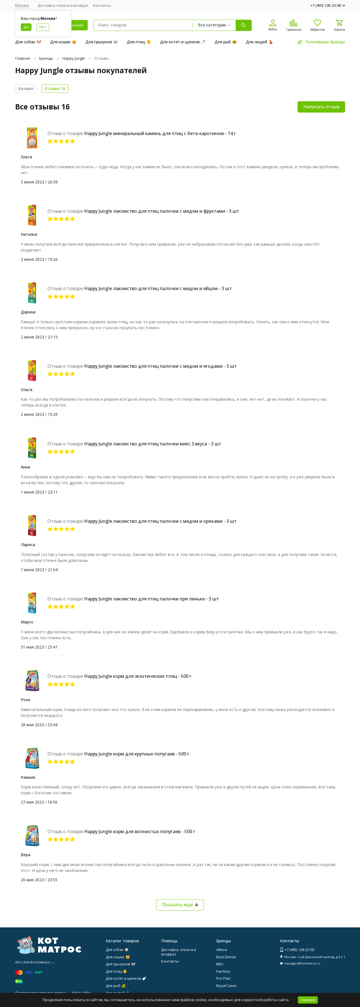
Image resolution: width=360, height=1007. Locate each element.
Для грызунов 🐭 (102, 41)
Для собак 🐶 (28, 41)
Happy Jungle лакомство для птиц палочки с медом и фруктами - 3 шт (161, 211)
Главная (22, 58)
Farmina (223, 971)
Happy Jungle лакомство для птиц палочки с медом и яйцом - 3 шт (158, 288)
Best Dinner (226, 956)
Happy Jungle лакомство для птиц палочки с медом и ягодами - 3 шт (160, 366)
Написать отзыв (321, 107)
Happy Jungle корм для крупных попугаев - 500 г (136, 754)
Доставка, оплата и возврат (63, 5)
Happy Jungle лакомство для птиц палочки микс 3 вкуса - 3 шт (152, 444)
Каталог (26, 88)
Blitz (219, 963)
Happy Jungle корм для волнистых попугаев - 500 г (139, 831)
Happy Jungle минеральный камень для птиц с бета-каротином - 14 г (160, 133)
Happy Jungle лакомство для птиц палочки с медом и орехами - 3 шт (160, 521)
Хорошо (308, 999)
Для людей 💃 (259, 41)
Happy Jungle (73, 58)
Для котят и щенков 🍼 (183, 41)
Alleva (221, 949)
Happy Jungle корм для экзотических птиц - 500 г (138, 676)
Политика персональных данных (40, 992)
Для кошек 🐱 (63, 41)
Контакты (102, 5)
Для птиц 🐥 (139, 41)
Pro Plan (223, 978)
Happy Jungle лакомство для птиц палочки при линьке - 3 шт (151, 599)
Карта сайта (81, 992)
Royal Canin (226, 985)
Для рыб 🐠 (226, 41)
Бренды (46, 58)
